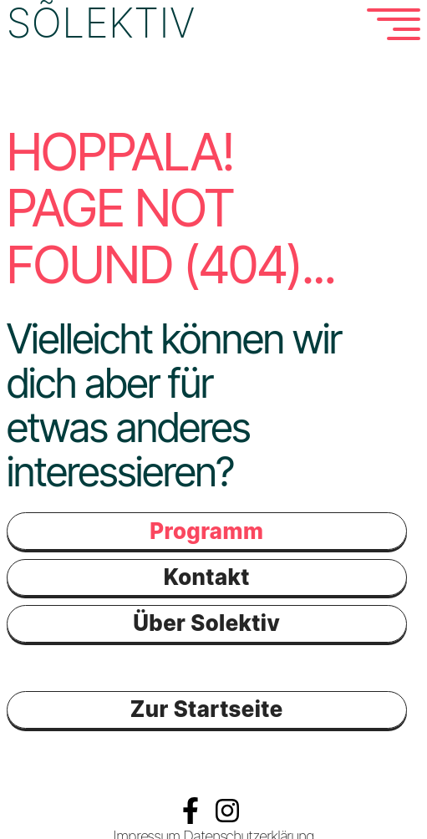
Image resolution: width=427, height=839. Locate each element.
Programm (206, 530)
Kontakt (207, 576)
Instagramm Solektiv (227, 809)
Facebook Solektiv (190, 809)
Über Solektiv (206, 622)
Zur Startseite (206, 708)
